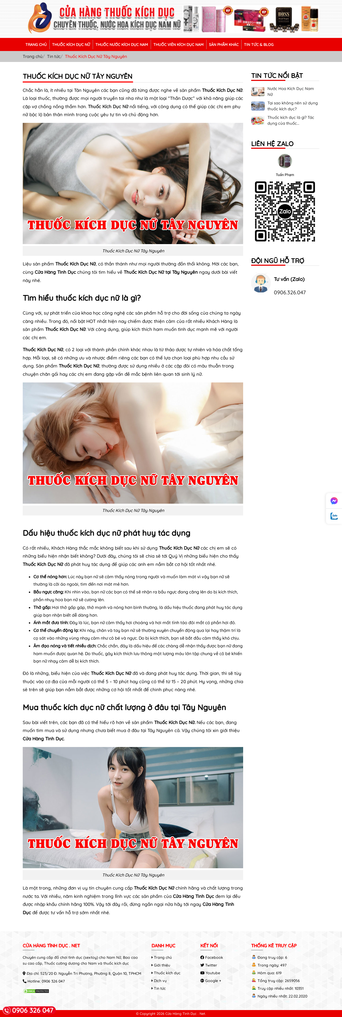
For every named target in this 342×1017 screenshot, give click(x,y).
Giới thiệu (160, 965)
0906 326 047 (53, 981)
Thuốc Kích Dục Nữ (108, 106)
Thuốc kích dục (165, 973)
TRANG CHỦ (36, 44)
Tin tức (53, 56)
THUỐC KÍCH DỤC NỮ (71, 44)
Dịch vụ (159, 980)
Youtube (210, 973)
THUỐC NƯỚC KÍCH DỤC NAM (121, 44)
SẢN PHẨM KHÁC (224, 44)
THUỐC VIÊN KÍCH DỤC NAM (178, 44)
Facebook (211, 957)
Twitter (208, 965)
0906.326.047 (290, 292)
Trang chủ (32, 56)
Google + (210, 980)
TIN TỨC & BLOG (259, 44)
